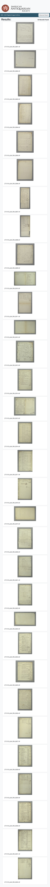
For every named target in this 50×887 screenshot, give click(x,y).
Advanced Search (44, 15)
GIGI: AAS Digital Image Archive (10, 15)
